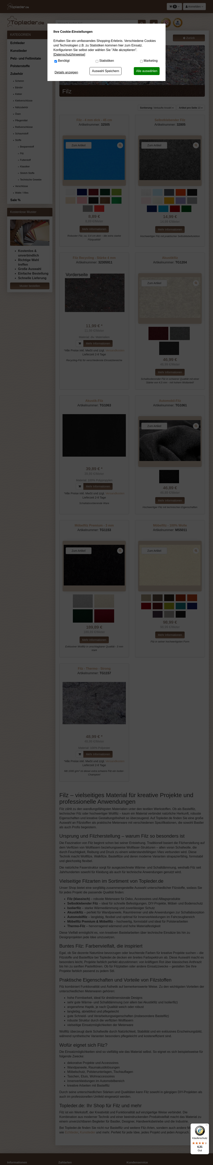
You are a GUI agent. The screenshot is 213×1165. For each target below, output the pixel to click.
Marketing (151, 60)
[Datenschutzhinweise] (69, 54)
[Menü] (206, 1126)
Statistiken (106, 60)
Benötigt (64, 60)
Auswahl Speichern (105, 71)
